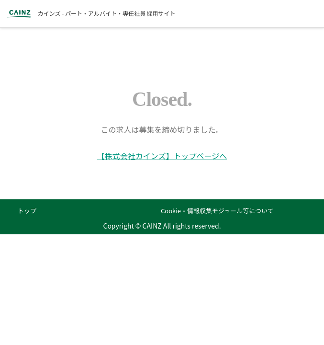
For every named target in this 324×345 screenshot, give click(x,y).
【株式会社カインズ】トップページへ (162, 155)
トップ (27, 210)
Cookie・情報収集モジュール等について (217, 210)
